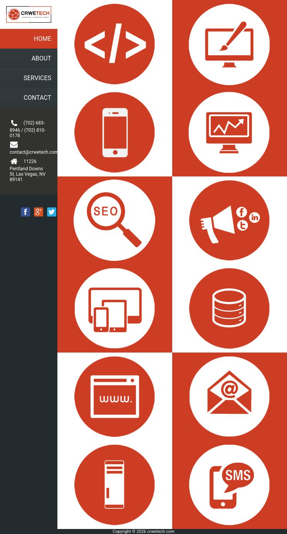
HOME (42, 38)
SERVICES (37, 78)
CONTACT (37, 97)
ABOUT (41, 58)
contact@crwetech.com (29, 148)
